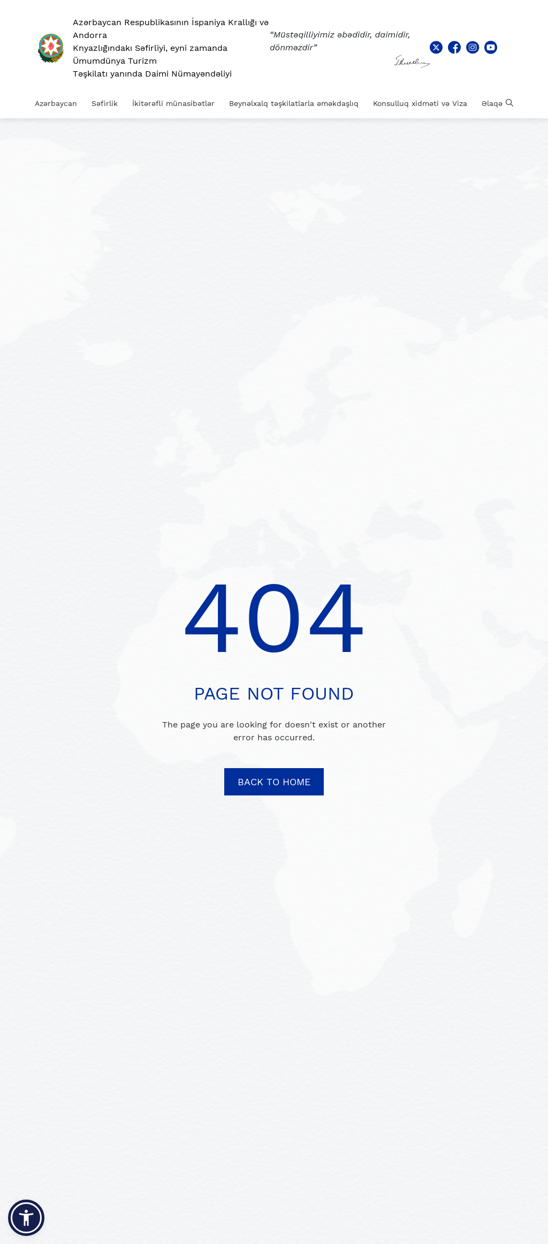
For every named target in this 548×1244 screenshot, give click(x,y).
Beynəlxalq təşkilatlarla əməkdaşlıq (294, 103)
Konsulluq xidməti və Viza (420, 103)
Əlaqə (492, 103)
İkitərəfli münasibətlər (173, 103)
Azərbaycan (56, 103)
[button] (26, 1217)
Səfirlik (105, 103)
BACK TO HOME (274, 781)
